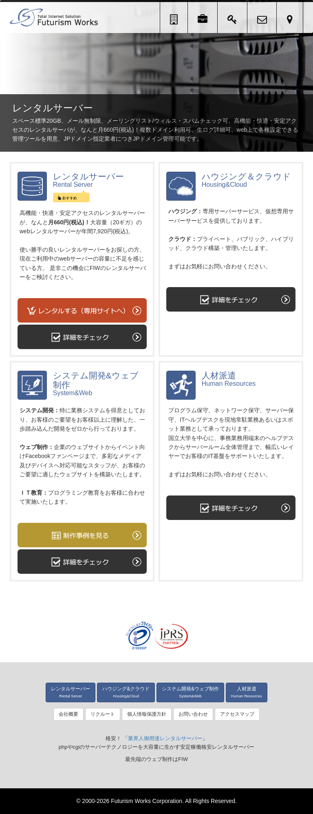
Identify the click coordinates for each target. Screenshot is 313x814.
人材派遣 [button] (246, 692)
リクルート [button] (102, 714)
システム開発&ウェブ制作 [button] (190, 692)
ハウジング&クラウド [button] (126, 692)
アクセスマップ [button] (237, 714)
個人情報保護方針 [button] (146, 714)
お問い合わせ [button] (193, 714)
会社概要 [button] (68, 714)
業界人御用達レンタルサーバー (165, 738)
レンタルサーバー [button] (70, 692)
